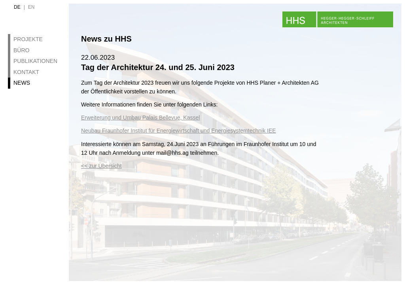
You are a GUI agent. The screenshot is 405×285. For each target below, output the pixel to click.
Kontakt (26, 72)
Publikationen (35, 61)
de (17, 7)
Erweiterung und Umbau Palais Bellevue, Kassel (140, 117)
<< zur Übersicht (101, 166)
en (31, 7)
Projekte (28, 39)
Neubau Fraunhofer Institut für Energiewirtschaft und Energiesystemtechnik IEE (178, 130)
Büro (21, 50)
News (21, 83)
